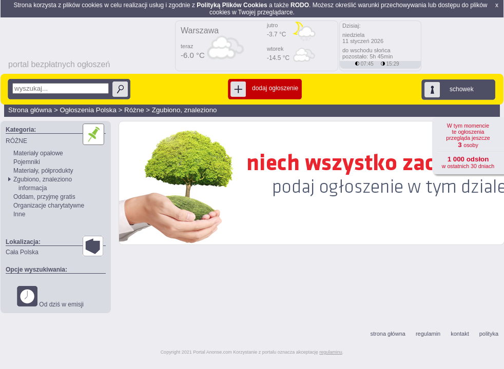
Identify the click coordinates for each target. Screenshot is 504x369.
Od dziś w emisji (50, 297)
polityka (488, 334)
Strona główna (30, 110)
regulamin (428, 334)
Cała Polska (22, 252)
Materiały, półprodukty (43, 170)
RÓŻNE (16, 141)
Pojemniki (26, 162)
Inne (19, 214)
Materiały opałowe (38, 153)
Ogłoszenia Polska (88, 110)
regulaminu (330, 352)
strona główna (387, 334)
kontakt (460, 334)
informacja (32, 188)
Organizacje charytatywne (48, 205)
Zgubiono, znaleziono (184, 110)
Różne (134, 110)
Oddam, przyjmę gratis (44, 196)
